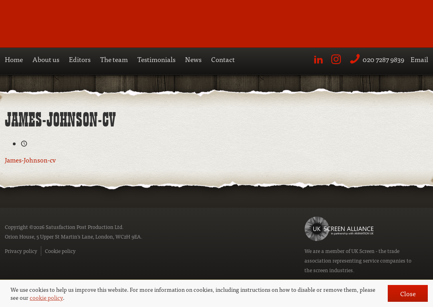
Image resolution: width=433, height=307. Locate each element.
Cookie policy (60, 251)
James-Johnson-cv (30, 160)
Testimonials (156, 59)
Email (419, 59)
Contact (223, 59)
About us (45, 59)
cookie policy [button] (46, 297)
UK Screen (363, 251)
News (193, 59)
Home (14, 59)
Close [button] (408, 293)
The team (114, 59)
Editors (80, 59)
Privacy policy (21, 251)
